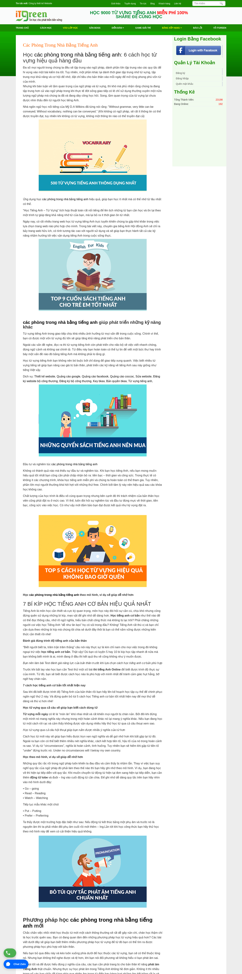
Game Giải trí (143, 28)
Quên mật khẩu (184, 83)
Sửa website (143, 376)
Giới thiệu (115, 3)
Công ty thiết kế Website (40, 3)
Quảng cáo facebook (95, 376)
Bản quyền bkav (116, 381)
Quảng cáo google (68, 376)
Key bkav (99, 381)
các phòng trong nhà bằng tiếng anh (77, 55)
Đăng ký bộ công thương (75, 381)
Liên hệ (177, 3)
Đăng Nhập (182, 78)
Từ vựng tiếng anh (140, 381)
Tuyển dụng (130, 3)
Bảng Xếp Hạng (172, 28)
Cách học (46, 28)
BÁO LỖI (197, 28)
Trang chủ (22, 28)
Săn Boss (94, 28)
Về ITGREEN (219, 28)
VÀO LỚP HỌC (70, 28)
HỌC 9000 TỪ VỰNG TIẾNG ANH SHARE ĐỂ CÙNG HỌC (139, 15)
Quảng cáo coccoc (122, 376)
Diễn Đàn (118, 28)
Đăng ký (180, 73)
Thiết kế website (44, 376)
